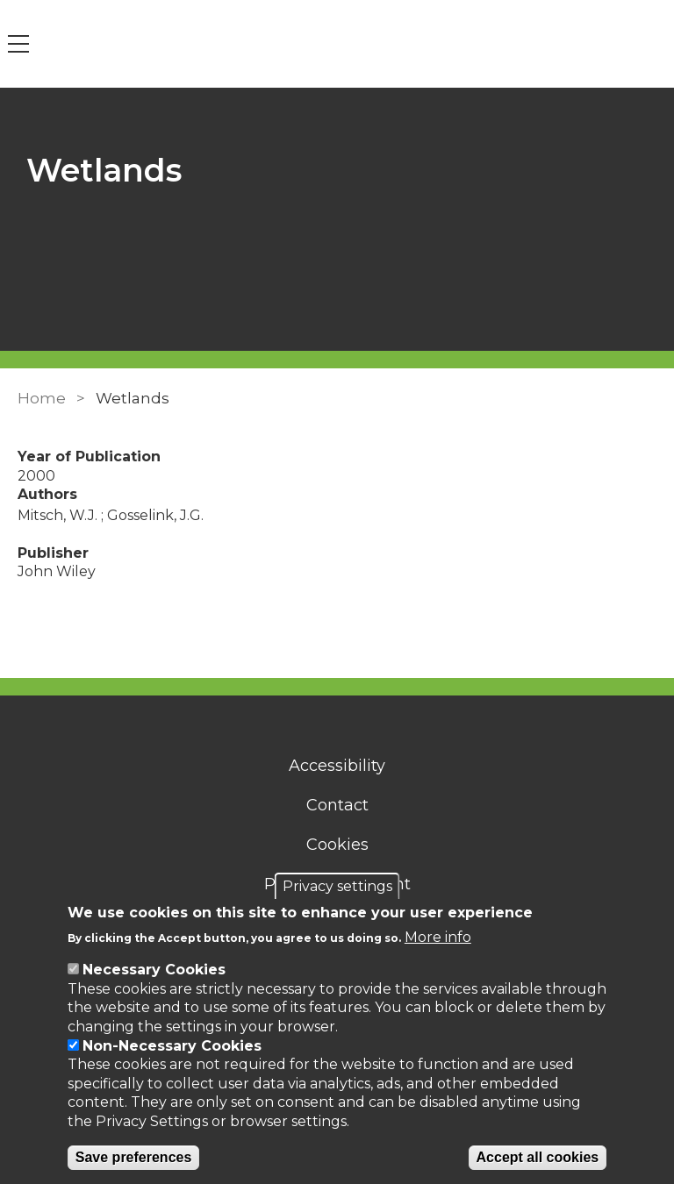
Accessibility (337, 765)
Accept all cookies (538, 1157)
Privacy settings (337, 886)
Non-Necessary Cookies (172, 1046)
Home (42, 398)
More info (438, 937)
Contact (337, 805)
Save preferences (133, 1157)
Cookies (337, 844)
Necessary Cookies (154, 969)
